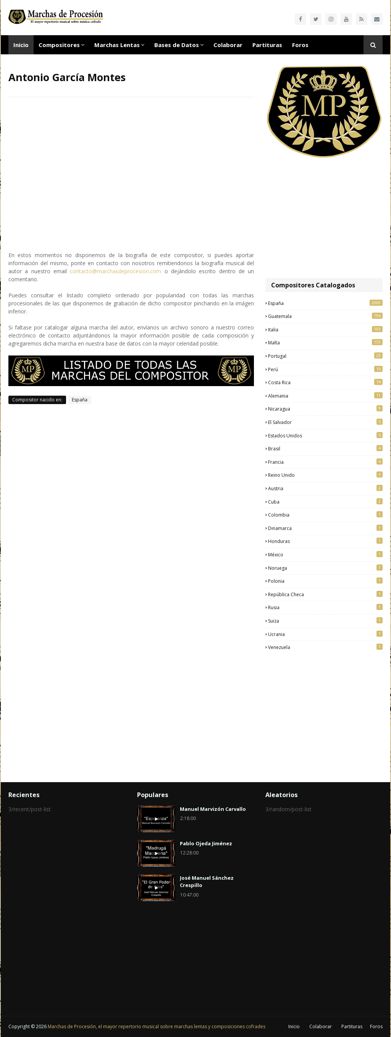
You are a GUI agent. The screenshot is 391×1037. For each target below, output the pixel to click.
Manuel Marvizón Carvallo (213, 808)
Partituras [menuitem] (267, 45)
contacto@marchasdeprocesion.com (115, 271)
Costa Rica (325, 382)
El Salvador (325, 422)
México (325, 554)
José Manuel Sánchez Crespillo (207, 881)
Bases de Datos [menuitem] (176, 45)
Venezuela (325, 647)
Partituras (351, 1026)
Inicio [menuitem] (21, 45)
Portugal (325, 355)
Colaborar (320, 1026)
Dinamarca (325, 528)
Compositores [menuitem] (59, 45)
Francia (325, 461)
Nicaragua (325, 408)
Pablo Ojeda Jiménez (206, 843)
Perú (325, 369)
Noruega (325, 567)
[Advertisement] (324, 219)
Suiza (325, 620)
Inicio (294, 1026)
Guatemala (325, 316)
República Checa (325, 594)
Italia (325, 329)
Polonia (325, 580)
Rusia (325, 607)
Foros (376, 1026)
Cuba (325, 501)
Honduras (325, 541)
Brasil (325, 448)
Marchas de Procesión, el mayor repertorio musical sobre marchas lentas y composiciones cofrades (156, 1026)
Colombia (325, 514)
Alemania (325, 395)
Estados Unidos (325, 435)
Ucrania (325, 634)
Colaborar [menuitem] (227, 45)
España (79, 399)
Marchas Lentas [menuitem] (117, 45)
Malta (325, 342)
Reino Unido (325, 474)
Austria (325, 488)
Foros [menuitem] (300, 45)
